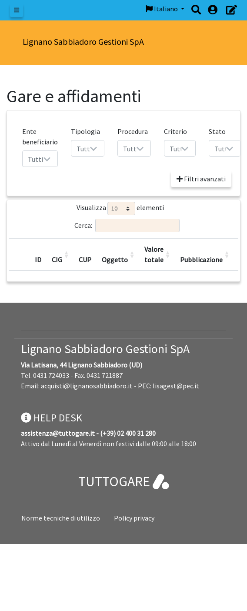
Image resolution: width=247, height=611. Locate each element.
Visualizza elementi (120, 208)
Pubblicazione (201, 259)
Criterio (175, 131)
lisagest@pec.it (176, 385)
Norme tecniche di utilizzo (60, 518)
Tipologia (85, 131)
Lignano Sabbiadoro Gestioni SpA (105, 349)
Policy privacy (134, 518)
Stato (217, 131)
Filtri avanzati (201, 178)
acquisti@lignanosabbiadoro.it (87, 385)
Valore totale (154, 254)
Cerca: (127, 225)
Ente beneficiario (40, 136)
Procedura (132, 131)
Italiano (162, 8)
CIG (57, 259)
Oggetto (115, 259)
